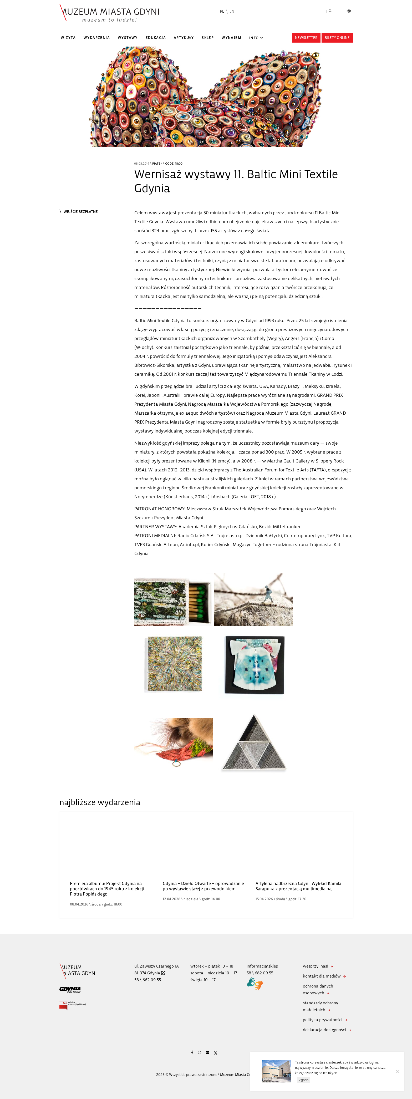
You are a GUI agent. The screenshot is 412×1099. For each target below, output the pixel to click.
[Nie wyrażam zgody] (397, 1071)
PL (222, 11)
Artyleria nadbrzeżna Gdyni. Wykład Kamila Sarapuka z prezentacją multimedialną (298, 886)
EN (232, 11)
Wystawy (128, 37)
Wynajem (231, 37)
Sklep (208, 37)
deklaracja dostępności (324, 1029)
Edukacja (156, 37)
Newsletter (306, 37)
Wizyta (68, 37)
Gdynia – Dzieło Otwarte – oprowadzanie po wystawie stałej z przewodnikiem (203, 886)
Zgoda (304, 1080)
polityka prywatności (322, 1019)
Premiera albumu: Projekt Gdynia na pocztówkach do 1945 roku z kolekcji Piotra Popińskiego (107, 889)
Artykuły (184, 37)
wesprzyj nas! (315, 966)
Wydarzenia (97, 37)
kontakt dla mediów (322, 976)
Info (254, 38)
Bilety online (337, 37)
